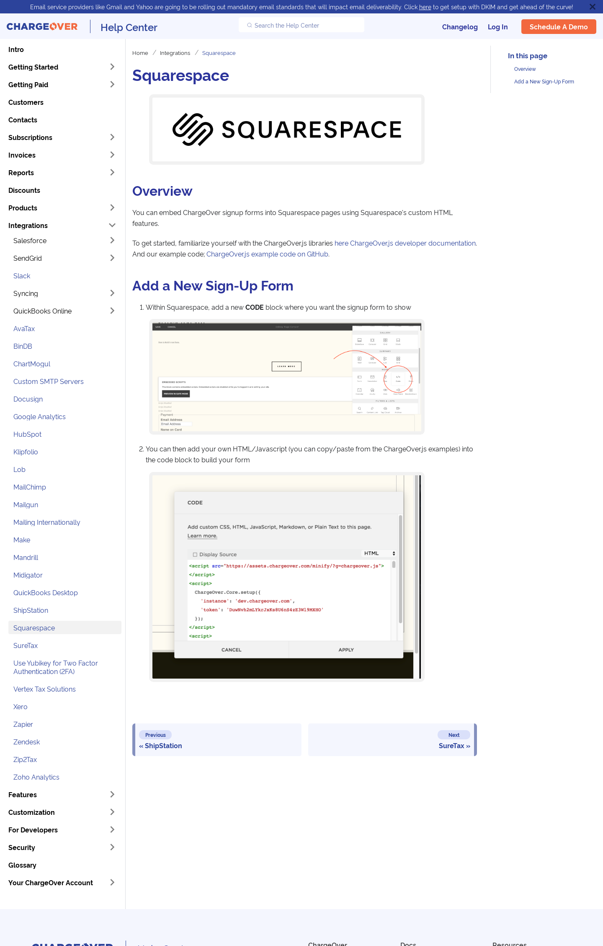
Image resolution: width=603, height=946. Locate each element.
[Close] (592, 6)
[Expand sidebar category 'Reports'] (112, 172)
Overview (525, 68)
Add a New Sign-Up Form (544, 81)
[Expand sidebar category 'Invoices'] (112, 154)
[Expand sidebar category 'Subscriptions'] (112, 137)
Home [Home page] (140, 52)
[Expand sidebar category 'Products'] (112, 207)
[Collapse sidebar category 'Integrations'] (112, 225)
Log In (498, 26)
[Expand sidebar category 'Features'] (112, 794)
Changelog (460, 26)
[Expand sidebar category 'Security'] (112, 847)
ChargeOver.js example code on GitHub (267, 253)
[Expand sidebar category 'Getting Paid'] (112, 84)
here (425, 6)
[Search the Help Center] (301, 24)
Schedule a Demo (559, 26)
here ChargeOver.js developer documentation (404, 242)
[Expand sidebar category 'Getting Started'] (112, 66)
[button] (64, 240)
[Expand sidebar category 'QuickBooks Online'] (112, 310)
